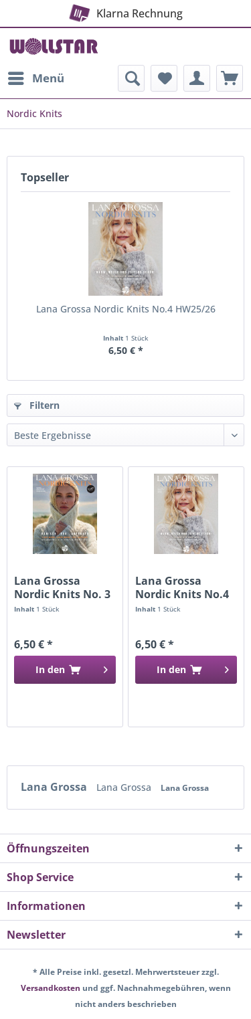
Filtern (37, 405)
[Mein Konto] (196, 78)
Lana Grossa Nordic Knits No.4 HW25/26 (126, 308)
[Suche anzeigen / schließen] (131, 78)
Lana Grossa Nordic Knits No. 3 (62, 587)
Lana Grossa (55, 786)
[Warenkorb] (229, 78)
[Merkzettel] (164, 78)
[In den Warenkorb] (65, 670)
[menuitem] (35, 78)
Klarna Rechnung (124, 10)
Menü (36, 77)
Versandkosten (50, 988)
